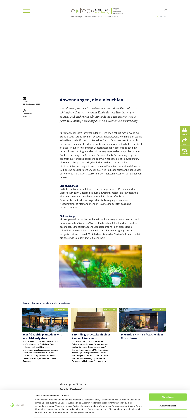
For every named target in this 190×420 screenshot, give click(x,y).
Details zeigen (140, 415)
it (165, 17)
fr (161, 17)
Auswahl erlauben (168, 397)
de (157, 17)
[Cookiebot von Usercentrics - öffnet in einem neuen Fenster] (17, 415)
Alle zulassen (168, 389)
